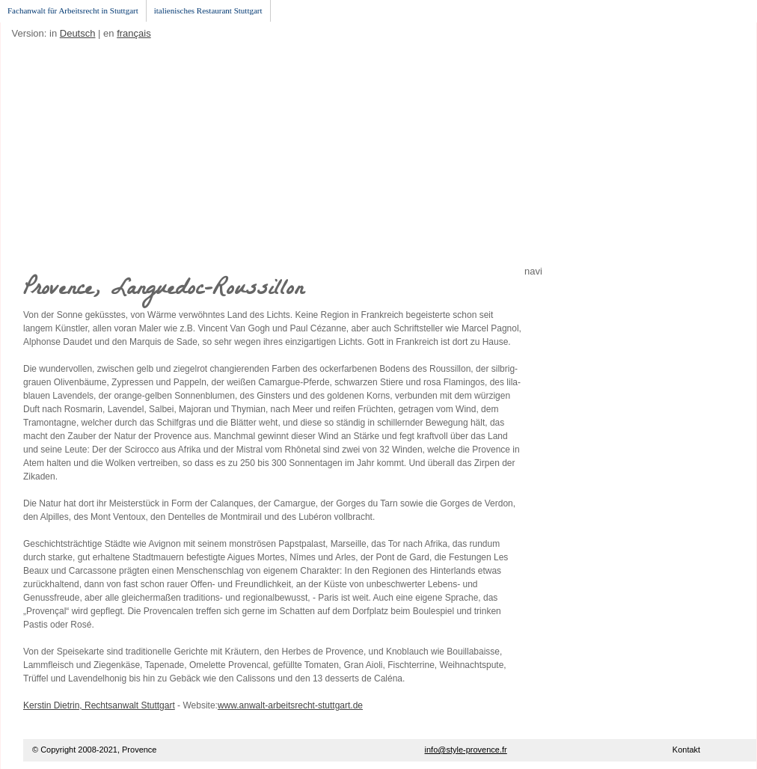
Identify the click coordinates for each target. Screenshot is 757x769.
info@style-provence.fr (466, 749)
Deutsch (78, 33)
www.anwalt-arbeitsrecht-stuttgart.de (290, 705)
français (134, 33)
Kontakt (686, 749)
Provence (139, 749)
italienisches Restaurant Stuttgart (208, 10)
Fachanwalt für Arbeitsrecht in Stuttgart (72, 10)
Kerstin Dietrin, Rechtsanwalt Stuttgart (99, 705)
